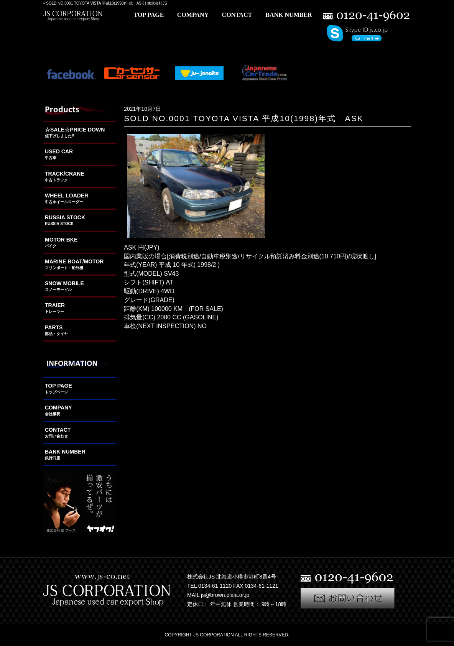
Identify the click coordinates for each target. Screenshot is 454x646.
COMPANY (80, 410)
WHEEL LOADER (80, 198)
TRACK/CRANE (80, 177)
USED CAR (80, 154)
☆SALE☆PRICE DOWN (80, 133)
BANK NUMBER (80, 455)
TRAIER (80, 308)
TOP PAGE (80, 389)
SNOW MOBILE (80, 286)
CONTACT (80, 433)
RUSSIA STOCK (80, 220)
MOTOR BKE (80, 243)
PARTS (80, 330)
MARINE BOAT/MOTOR (80, 264)
